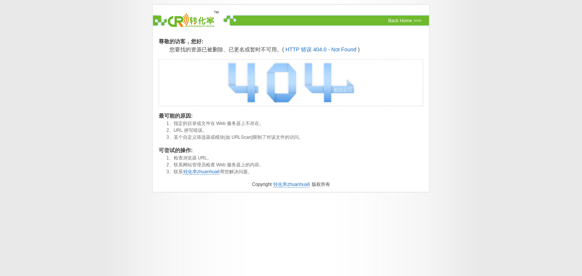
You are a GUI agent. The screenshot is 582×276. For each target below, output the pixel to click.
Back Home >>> (404, 20)
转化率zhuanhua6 (201, 171)
